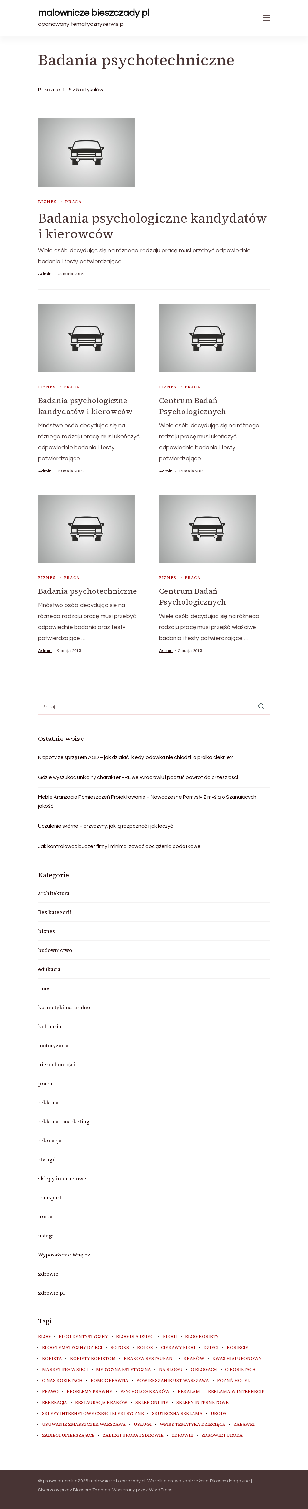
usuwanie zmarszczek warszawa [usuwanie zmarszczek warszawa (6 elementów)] (84, 1423)
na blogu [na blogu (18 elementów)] (171, 1368)
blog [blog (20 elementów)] (44, 1336)
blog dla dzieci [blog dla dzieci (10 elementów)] (135, 1336)
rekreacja (50, 1139)
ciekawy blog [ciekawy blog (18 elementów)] (178, 1347)
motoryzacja (53, 1044)
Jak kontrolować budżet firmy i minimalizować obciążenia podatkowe (119, 845)
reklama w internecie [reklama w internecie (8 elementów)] (236, 1390)
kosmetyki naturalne (64, 1006)
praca (73, 201)
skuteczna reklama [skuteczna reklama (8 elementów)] (177, 1412)
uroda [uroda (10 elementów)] (219, 1412)
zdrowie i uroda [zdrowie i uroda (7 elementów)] (222, 1434)
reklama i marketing (64, 1120)
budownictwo (55, 949)
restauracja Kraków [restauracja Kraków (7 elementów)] (101, 1401)
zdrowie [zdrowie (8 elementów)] (182, 1434)
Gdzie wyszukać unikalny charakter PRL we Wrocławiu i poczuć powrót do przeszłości (138, 776)
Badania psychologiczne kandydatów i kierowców (152, 226)
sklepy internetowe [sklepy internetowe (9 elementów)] (202, 1401)
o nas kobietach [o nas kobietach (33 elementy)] (62, 1379)
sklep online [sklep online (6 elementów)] (151, 1401)
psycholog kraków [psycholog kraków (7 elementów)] (145, 1390)
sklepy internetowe (62, 1177)
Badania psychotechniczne (87, 590)
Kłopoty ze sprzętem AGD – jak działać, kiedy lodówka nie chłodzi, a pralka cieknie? (135, 756)
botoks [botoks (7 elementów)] (119, 1347)
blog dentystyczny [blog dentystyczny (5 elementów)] (83, 1336)
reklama (48, 1101)
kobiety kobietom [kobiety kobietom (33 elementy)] (93, 1357)
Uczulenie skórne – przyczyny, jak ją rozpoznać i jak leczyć (105, 825)
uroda (45, 1215)
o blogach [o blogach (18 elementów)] (204, 1368)
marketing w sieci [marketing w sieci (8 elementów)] (65, 1368)
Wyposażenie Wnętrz (64, 1253)
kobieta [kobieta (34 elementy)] (52, 1357)
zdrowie (48, 1272)
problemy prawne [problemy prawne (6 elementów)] (89, 1390)
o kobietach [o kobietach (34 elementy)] (240, 1368)
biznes (47, 201)
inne (43, 987)
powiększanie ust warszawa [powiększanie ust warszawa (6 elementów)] (172, 1379)
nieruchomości (56, 1063)
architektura (54, 892)
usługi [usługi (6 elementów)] (143, 1423)
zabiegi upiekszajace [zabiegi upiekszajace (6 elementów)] (68, 1434)
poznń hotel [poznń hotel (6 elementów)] (233, 1379)
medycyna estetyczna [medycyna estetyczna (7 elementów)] (123, 1368)
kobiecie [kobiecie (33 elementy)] (237, 1347)
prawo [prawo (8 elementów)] (50, 1390)
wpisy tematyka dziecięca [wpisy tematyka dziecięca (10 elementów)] (192, 1423)
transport (49, 1196)
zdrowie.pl (51, 1291)
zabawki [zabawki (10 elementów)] (244, 1423)
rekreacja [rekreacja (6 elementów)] (54, 1401)
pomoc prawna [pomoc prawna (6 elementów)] (109, 1379)
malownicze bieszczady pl (93, 13)
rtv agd (47, 1158)
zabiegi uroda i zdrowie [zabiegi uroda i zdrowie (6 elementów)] (133, 1434)
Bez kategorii (55, 911)
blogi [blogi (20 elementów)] (170, 1336)
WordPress (161, 1489)
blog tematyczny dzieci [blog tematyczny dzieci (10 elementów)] (72, 1347)
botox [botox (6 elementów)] (145, 1347)
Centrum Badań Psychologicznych (192, 406)
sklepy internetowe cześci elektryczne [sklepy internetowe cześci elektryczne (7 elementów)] (93, 1412)
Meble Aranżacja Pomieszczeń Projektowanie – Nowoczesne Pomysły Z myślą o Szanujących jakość (147, 800)
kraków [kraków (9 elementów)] (194, 1357)
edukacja (49, 968)
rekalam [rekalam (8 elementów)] (189, 1390)
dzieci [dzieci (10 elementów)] (211, 1347)
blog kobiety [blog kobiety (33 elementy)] (202, 1336)
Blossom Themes (91, 1489)
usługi (46, 1234)
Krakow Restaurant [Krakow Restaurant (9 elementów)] (149, 1357)
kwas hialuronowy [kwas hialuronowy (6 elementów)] (237, 1357)
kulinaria (49, 1025)
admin (45, 274)
